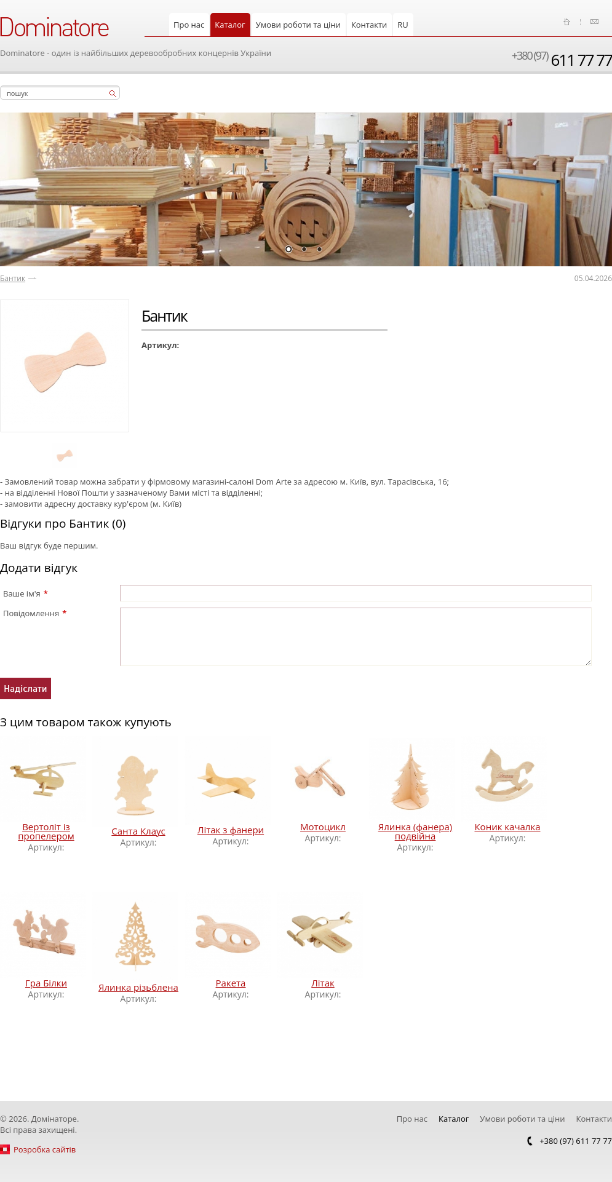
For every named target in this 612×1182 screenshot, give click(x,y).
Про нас (188, 24)
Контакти (369, 24)
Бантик (12, 278)
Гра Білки (46, 983)
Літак (322, 983)
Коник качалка (507, 826)
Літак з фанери (230, 829)
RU (402, 24)
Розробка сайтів (45, 1149)
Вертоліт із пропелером (46, 831)
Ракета (231, 983)
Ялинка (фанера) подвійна (415, 831)
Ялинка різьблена (138, 987)
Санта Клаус (138, 831)
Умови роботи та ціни (298, 24)
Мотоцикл (323, 826)
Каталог (230, 24)
